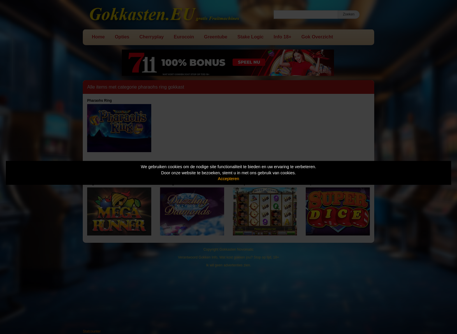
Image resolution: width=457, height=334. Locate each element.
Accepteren (228, 178)
